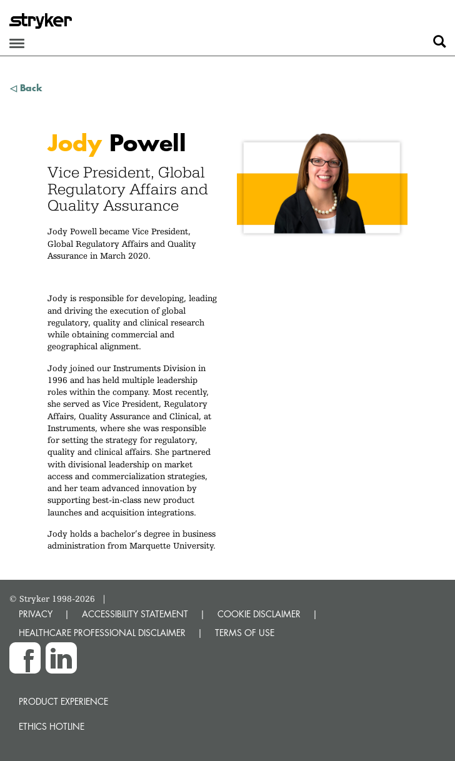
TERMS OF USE (244, 633)
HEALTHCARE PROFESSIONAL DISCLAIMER (102, 633)
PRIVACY (35, 614)
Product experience (63, 701)
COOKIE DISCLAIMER (259, 614)
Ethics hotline (51, 726)
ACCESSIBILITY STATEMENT (135, 614)
